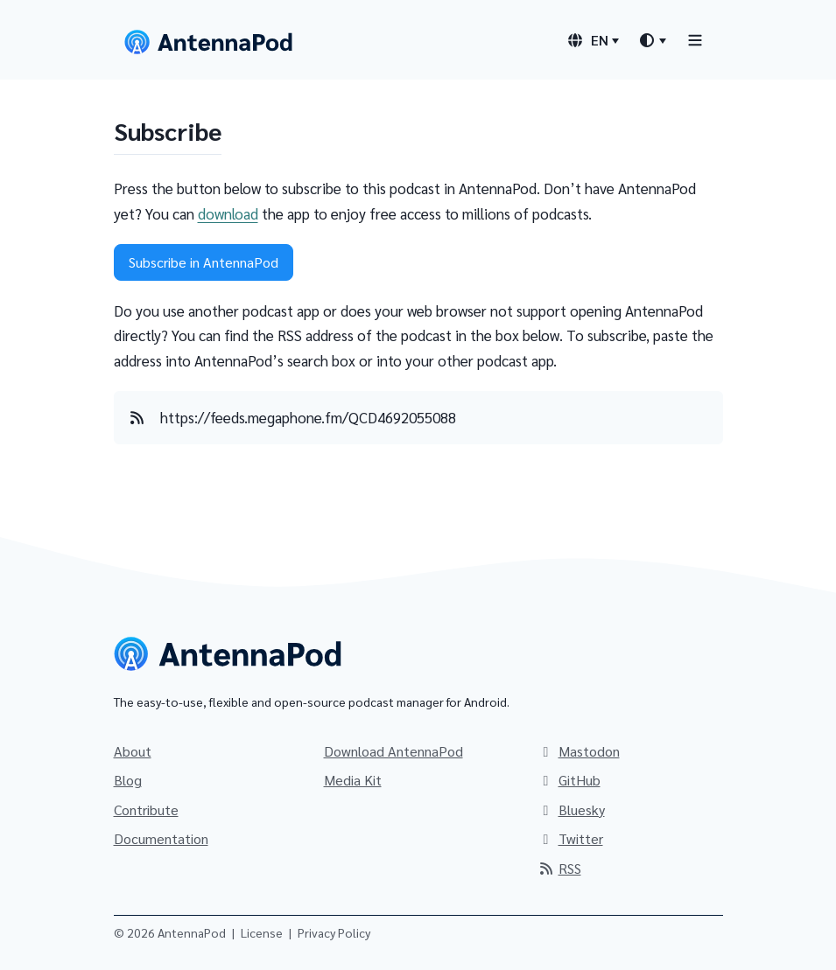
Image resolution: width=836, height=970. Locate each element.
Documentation (161, 838)
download (228, 213)
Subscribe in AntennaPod (203, 262)
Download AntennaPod (393, 751)
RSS (559, 868)
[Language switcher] (592, 40)
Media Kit (353, 780)
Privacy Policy (334, 932)
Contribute (146, 809)
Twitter (570, 838)
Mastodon (578, 751)
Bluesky (571, 809)
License (262, 932)
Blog (128, 780)
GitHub (569, 780)
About (132, 751)
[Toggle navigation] (695, 39)
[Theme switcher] (652, 40)
